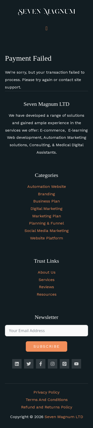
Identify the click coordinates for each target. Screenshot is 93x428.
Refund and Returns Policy (46, 407)
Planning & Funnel (46, 223)
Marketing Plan (46, 216)
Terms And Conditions (47, 399)
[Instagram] (52, 364)
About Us (47, 272)
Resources (47, 294)
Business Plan (46, 201)
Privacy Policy (46, 392)
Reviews (46, 287)
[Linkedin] (17, 364)
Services (47, 279)
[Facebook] (40, 364)
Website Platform (46, 238)
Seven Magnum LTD (64, 416)
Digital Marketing (46, 208)
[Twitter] (28, 364)
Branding (46, 194)
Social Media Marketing (47, 230)
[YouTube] (76, 364)
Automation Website (46, 186)
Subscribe (46, 346)
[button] (46, 28)
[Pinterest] (64, 364)
